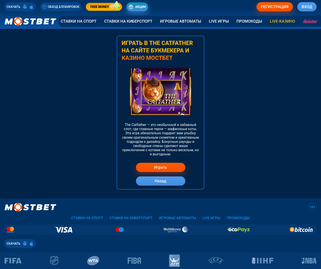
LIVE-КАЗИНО (282, 21)
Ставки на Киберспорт (128, 21)
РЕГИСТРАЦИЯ (275, 6)
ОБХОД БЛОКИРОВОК (60, 7)
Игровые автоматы (180, 21)
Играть (160, 167)
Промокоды (249, 21)
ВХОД (307, 6)
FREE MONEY (106, 7)
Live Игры (219, 21)
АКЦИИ (137, 7)
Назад (160, 181)
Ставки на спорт (78, 21)
